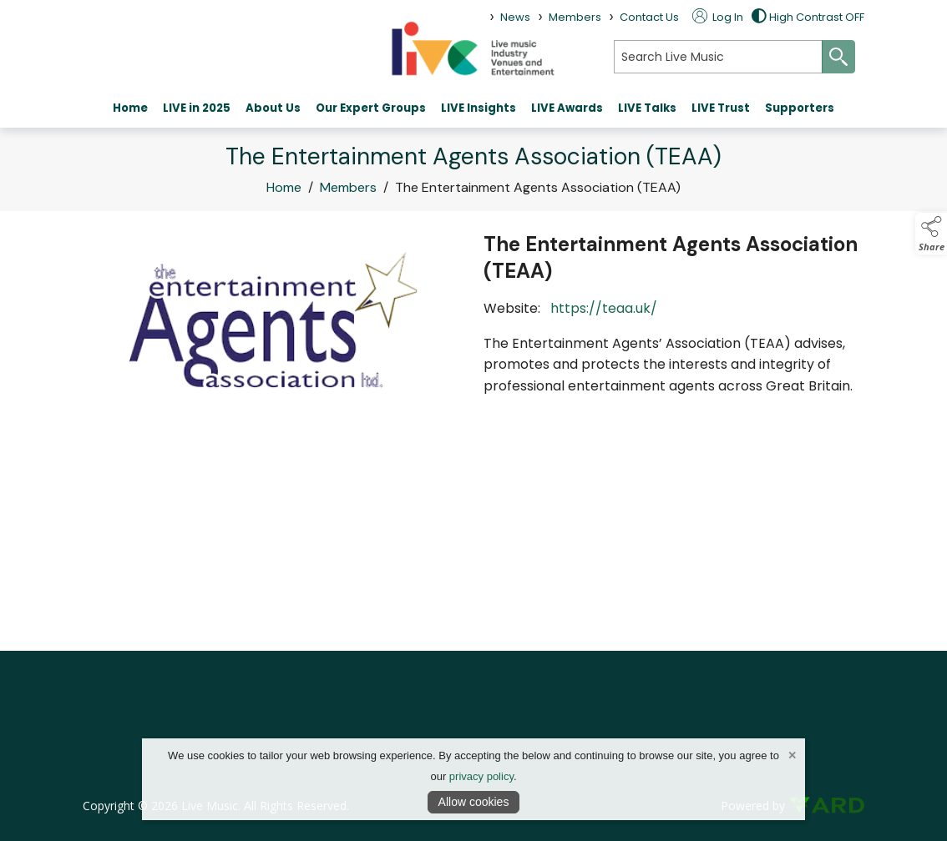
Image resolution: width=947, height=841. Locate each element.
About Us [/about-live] (273, 108)
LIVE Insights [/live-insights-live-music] (478, 108)
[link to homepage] (473, 48)
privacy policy (481, 776)
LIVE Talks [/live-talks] (647, 108)
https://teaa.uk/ (605, 308)
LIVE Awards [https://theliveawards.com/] (567, 108)
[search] (718, 56)
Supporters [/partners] (799, 108)
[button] (931, 233)
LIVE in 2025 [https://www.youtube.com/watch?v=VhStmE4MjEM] (196, 108)
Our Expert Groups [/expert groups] (371, 108)
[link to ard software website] (826, 805)
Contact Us (649, 17)
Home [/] (130, 108)
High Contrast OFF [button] (808, 17)
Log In (717, 17)
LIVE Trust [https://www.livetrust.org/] (720, 108)
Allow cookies (473, 801)
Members (348, 188)
